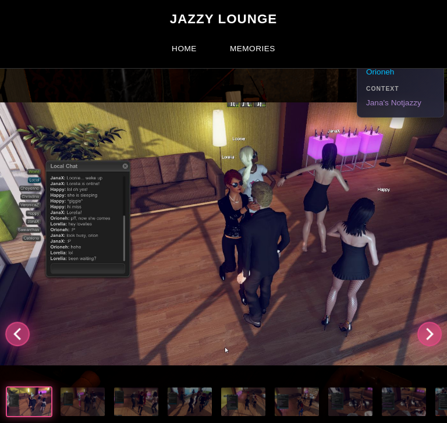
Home (184, 48)
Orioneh (380, 71)
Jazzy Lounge (224, 19)
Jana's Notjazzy (393, 102)
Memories (252, 48)
